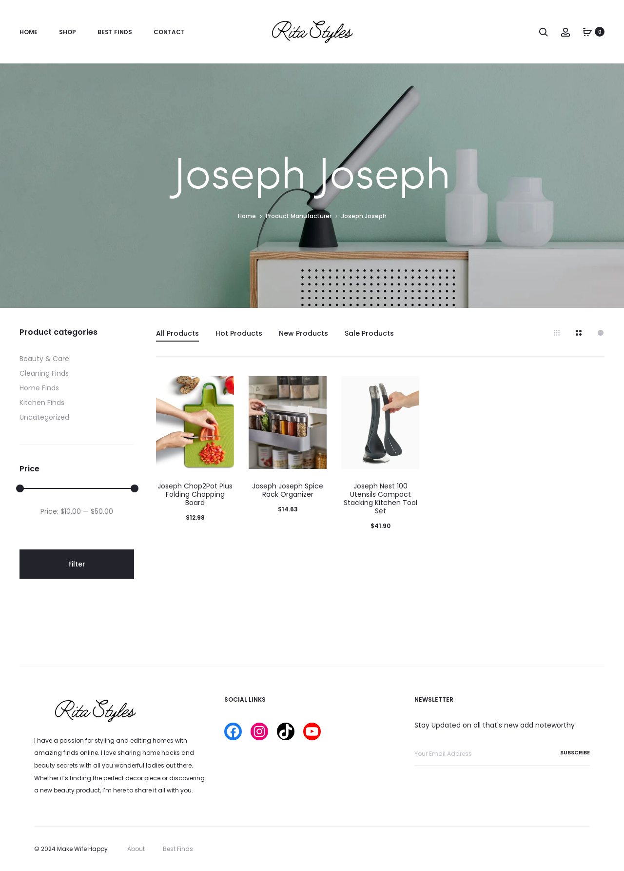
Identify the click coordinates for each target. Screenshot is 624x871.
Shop (67, 32)
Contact (169, 32)
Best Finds (115, 32)
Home (29, 32)
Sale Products (369, 333)
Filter (76, 564)
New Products (303, 333)
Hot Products (238, 333)
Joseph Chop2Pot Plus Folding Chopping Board (195, 494)
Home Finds (39, 388)
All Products (177, 333)
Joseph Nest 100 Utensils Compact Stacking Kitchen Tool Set (380, 498)
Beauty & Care (44, 359)
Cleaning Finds (44, 373)
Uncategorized (44, 417)
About (136, 849)
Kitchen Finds (42, 402)
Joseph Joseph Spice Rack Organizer (287, 490)
